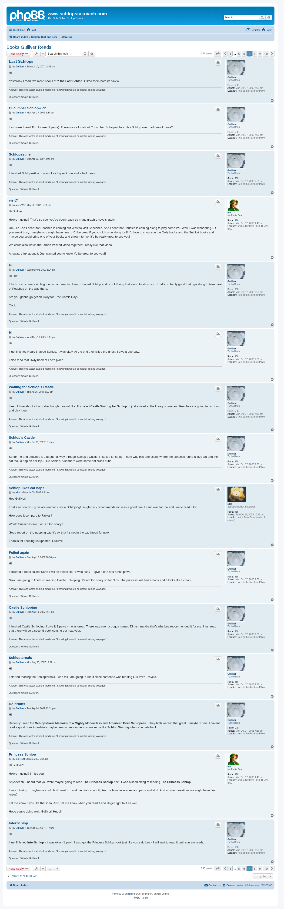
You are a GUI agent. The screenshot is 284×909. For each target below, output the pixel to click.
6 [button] (244, 54)
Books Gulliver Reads (29, 47)
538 (237, 85)
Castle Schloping (23, 607)
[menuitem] (31, 30)
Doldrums (17, 704)
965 (237, 512)
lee (229, 212)
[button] (217, 53)
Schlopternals (20, 658)
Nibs (230, 504)
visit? (13, 200)
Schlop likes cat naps (26, 488)
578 (237, 220)
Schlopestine (19, 154)
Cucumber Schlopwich (28, 108)
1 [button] (230, 54)
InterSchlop (18, 823)
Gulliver (231, 77)
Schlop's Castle (22, 437)
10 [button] (266, 54)
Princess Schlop (22, 754)
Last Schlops (21, 61)
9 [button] (260, 54)
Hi (10, 265)
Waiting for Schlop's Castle (31, 387)
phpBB (128, 893)
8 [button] (254, 54)
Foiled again (19, 552)
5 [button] (239, 54)
